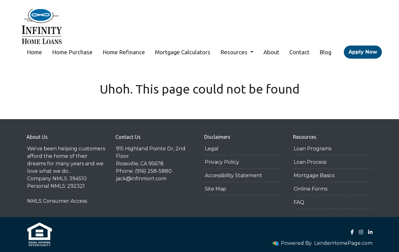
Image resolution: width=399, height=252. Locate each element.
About (271, 52)
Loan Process (310, 162)
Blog (325, 52)
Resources (234, 52)
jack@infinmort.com (141, 179)
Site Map (215, 189)
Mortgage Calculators (182, 52)
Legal (212, 149)
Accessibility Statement (233, 175)
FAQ (299, 202)
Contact (299, 52)
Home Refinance (124, 52)
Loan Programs (312, 149)
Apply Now (363, 52)
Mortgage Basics (314, 175)
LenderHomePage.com (343, 243)
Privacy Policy (222, 162)
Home (34, 52)
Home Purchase (72, 52)
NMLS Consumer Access (57, 201)
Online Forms (310, 189)
